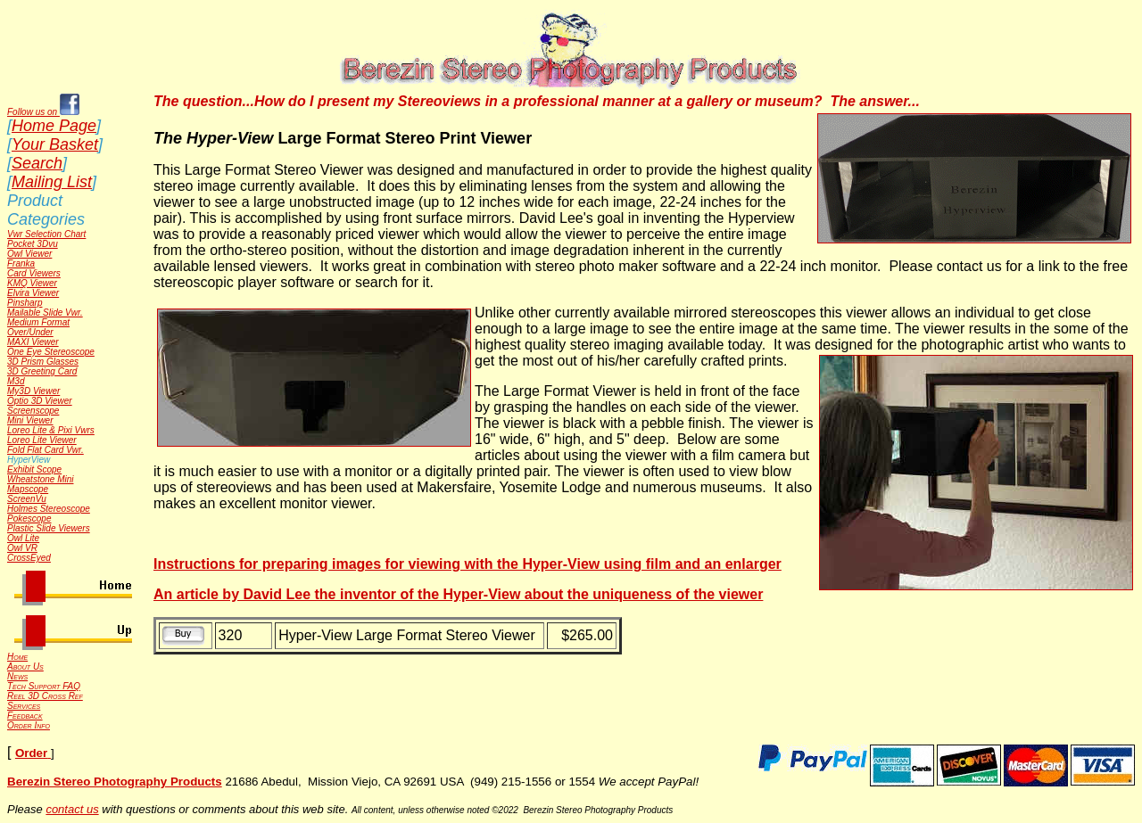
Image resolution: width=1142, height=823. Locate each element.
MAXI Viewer (33, 342)
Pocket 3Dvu (32, 244)
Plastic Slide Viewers (48, 528)
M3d (15, 381)
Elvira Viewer (33, 293)
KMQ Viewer (32, 283)
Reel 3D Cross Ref (45, 696)
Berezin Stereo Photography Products (114, 781)
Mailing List (52, 182)
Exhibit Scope (34, 469)
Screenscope (33, 411)
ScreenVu (26, 499)
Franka (21, 263)
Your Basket (55, 144)
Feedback (25, 715)
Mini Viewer (30, 420)
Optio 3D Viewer (39, 401)
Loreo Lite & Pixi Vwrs (51, 430)
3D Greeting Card (42, 371)
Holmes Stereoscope (48, 509)
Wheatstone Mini (40, 479)
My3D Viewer (33, 391)
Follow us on (43, 112)
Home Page (54, 126)
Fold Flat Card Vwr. (45, 450)
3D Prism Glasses (43, 361)
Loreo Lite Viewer (42, 440)
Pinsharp (24, 303)
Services (23, 706)
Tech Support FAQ (43, 686)
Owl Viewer (29, 254)
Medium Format (38, 322)
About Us (25, 666)
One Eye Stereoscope (51, 352)
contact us (72, 809)
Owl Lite (23, 538)
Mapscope (27, 489)
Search (37, 163)
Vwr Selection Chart (46, 234)
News (17, 676)
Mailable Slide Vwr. (45, 312)
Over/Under (30, 332)
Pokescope (29, 518)
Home (17, 657)
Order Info (28, 725)
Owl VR (22, 548)
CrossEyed (29, 558)
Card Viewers (34, 273)
